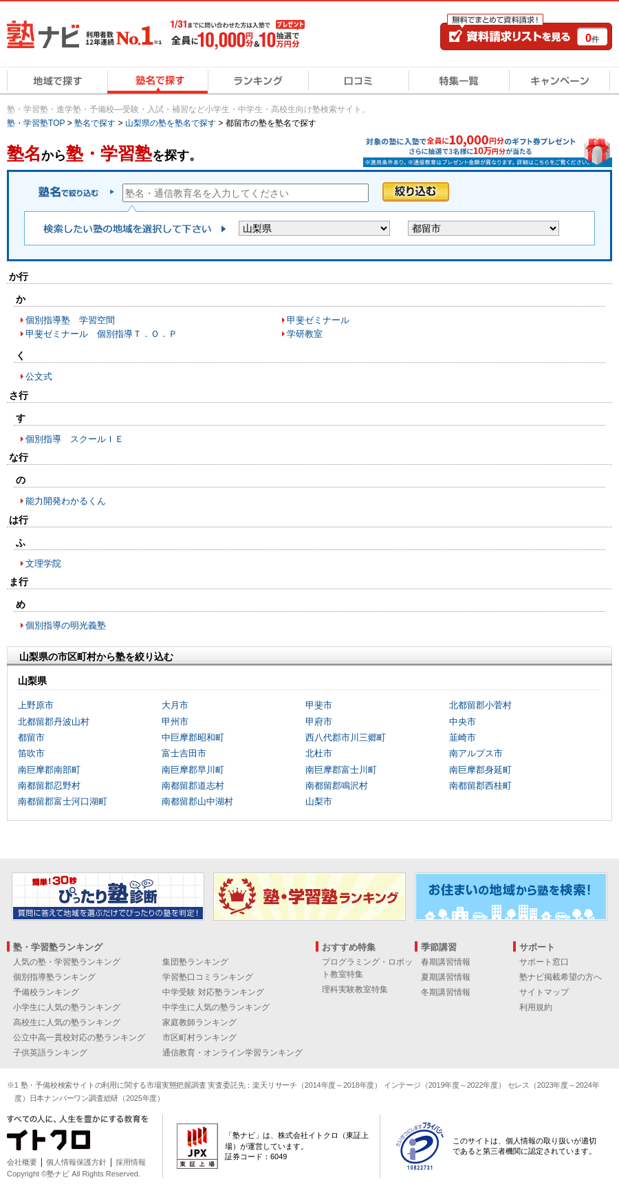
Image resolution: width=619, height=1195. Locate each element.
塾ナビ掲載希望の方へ (560, 977)
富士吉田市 (184, 753)
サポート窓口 (544, 962)
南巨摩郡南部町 (49, 770)
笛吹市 (31, 753)
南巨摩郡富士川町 (341, 770)
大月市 (175, 705)
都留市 (31, 737)
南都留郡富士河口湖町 (62, 801)
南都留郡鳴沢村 (336, 785)
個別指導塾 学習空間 (70, 320)
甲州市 (175, 721)
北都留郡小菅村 (480, 705)
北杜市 (318, 753)
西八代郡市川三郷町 (345, 737)
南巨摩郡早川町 (193, 770)
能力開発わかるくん (65, 501)
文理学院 (43, 563)
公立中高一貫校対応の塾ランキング (79, 1037)
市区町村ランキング (199, 1037)
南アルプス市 (476, 753)
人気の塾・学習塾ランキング (66, 962)
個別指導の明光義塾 (65, 625)
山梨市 (318, 801)
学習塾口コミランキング (207, 977)
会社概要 (22, 1162)
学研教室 (305, 334)
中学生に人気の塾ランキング (216, 1007)
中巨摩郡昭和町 (193, 737)
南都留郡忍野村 (49, 785)
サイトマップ (544, 992)
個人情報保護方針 (76, 1162)
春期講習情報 (445, 962)
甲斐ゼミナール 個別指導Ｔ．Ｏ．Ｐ (101, 334)
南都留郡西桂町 (480, 785)
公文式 (38, 376)
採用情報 (131, 1162)
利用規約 (535, 1007)
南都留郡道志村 (193, 785)
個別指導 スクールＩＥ (74, 439)
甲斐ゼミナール (318, 320)
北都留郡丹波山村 (53, 721)
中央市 (462, 721)
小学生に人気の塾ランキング (66, 1007)
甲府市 (318, 721)
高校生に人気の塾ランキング (66, 1022)
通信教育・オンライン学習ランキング (232, 1052)
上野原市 (36, 705)
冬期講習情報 (445, 992)
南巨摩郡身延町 (480, 770)
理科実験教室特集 (355, 989)
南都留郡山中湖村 (197, 801)
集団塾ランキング (195, 962)
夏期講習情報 (445, 977)
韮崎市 (462, 737)
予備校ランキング (46, 992)
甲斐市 (318, 705)
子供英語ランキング (50, 1052)
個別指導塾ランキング (54, 977)
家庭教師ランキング (199, 1022)
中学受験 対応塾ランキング (212, 992)
